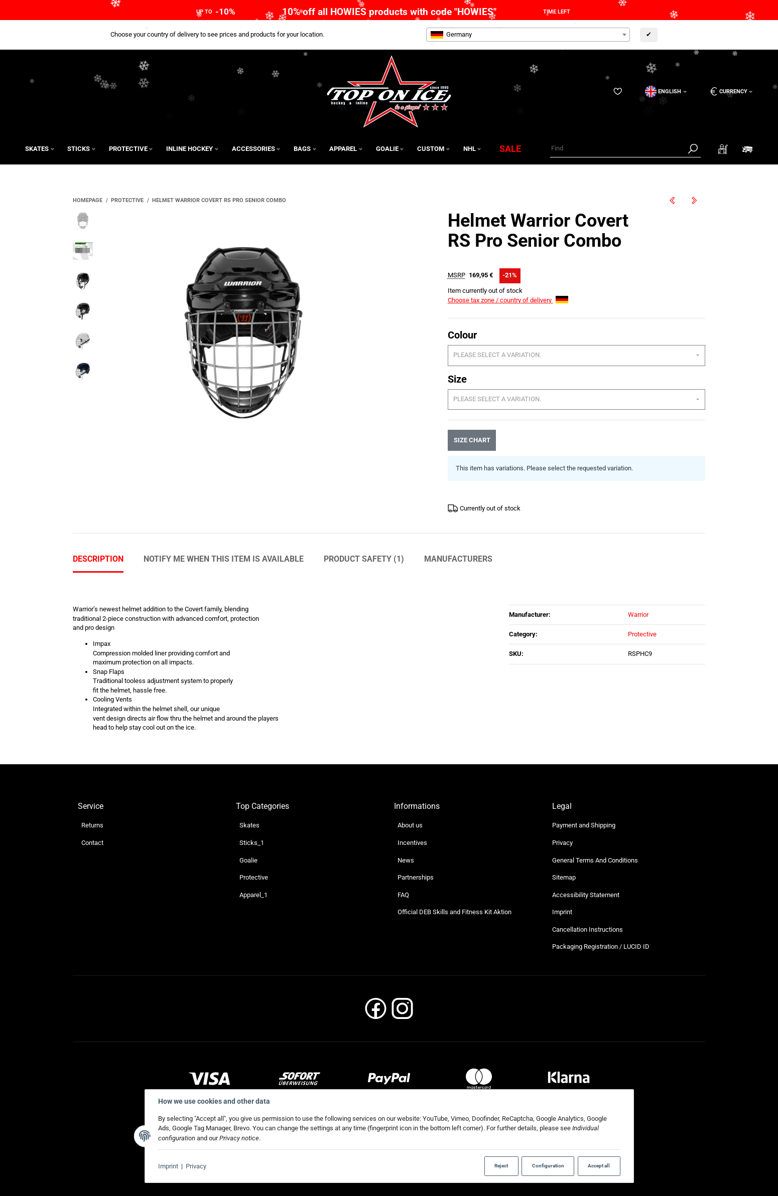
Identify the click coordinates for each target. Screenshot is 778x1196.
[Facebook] (375, 1011)
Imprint (168, 1166)
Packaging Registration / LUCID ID (601, 946)
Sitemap (564, 877)
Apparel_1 (253, 895)
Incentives (412, 842)
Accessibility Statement (585, 895)
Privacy (196, 1166)
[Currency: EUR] (728, 91)
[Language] (666, 91)
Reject (501, 1165)
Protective (642, 634)
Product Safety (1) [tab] (364, 559)
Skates (249, 825)
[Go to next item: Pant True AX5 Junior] (694, 200)
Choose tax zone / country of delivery (508, 300)
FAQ (403, 895)
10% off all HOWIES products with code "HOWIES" (389, 12)
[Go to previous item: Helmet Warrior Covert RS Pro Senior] (672, 200)
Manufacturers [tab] (458, 559)
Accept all (599, 1165)
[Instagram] (402, 1011)
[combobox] (528, 35)
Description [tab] (98, 559)
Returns (92, 825)
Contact (92, 842)
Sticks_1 (251, 842)
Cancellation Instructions (587, 929)
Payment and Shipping (583, 825)
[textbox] (528, 34)
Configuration (548, 1165)
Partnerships (416, 877)
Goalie (248, 860)
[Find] (617, 148)
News (406, 860)
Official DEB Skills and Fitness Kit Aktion (454, 912)
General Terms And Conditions (595, 860)
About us (410, 825)
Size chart (471, 440)
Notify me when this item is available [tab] (224, 559)
